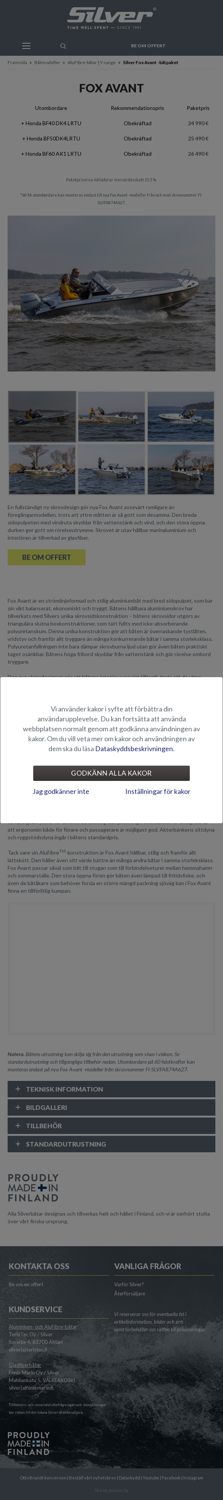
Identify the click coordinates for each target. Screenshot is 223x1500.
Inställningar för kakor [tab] (158, 791)
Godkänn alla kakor (111, 773)
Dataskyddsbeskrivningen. (135, 748)
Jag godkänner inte (60, 791)
